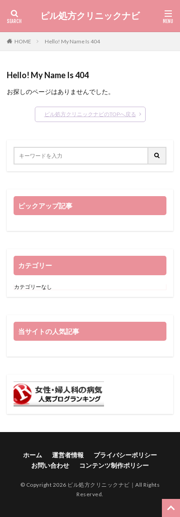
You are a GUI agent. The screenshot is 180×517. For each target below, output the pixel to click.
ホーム (32, 455)
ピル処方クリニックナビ (90, 15)
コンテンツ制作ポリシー (114, 465)
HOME (22, 41)
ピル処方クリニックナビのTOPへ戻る (90, 114)
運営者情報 (68, 455)
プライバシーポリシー (125, 455)
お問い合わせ (50, 465)
